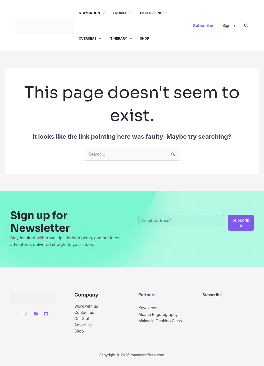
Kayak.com (149, 308)
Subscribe (212, 295)
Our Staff (83, 319)
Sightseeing (153, 13)
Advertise (83, 326)
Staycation (92, 13)
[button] (102, 13)
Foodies (122, 13)
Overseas (90, 38)
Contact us (84, 313)
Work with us (86, 306)
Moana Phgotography (159, 314)
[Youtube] (46, 314)
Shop (144, 38)
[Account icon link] (228, 25)
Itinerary (120, 38)
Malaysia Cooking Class (162, 321)
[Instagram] (26, 314)
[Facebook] (36, 314)
